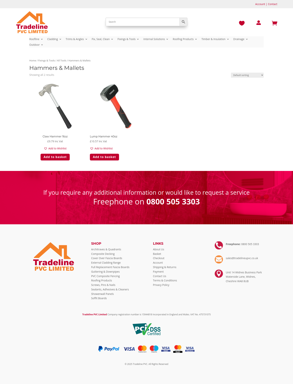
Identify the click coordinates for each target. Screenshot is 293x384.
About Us (158, 249)
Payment (158, 271)
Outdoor (34, 44)
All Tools (61, 60)
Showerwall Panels (102, 294)
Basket (157, 254)
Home (32, 60)
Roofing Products (183, 39)
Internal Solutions (154, 39)
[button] (55, 148)
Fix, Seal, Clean (101, 39)
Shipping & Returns (164, 267)
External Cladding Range (106, 262)
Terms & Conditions (165, 280)
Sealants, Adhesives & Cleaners (110, 289)
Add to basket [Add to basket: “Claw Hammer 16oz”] (55, 157)
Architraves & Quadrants (106, 249)
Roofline (34, 39)
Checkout (158, 258)
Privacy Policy (161, 285)
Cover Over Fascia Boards (106, 258)
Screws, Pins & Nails (103, 285)
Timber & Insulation (213, 39)
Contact (272, 4)
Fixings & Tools (127, 39)
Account (260, 4)
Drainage (238, 39)
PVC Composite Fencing (105, 276)
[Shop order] (247, 75)
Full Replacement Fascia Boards (110, 267)
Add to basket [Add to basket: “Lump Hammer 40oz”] (104, 157)
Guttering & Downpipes (105, 271)
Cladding (52, 39)
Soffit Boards (99, 298)
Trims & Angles (75, 39)
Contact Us (159, 276)
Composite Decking (103, 254)
